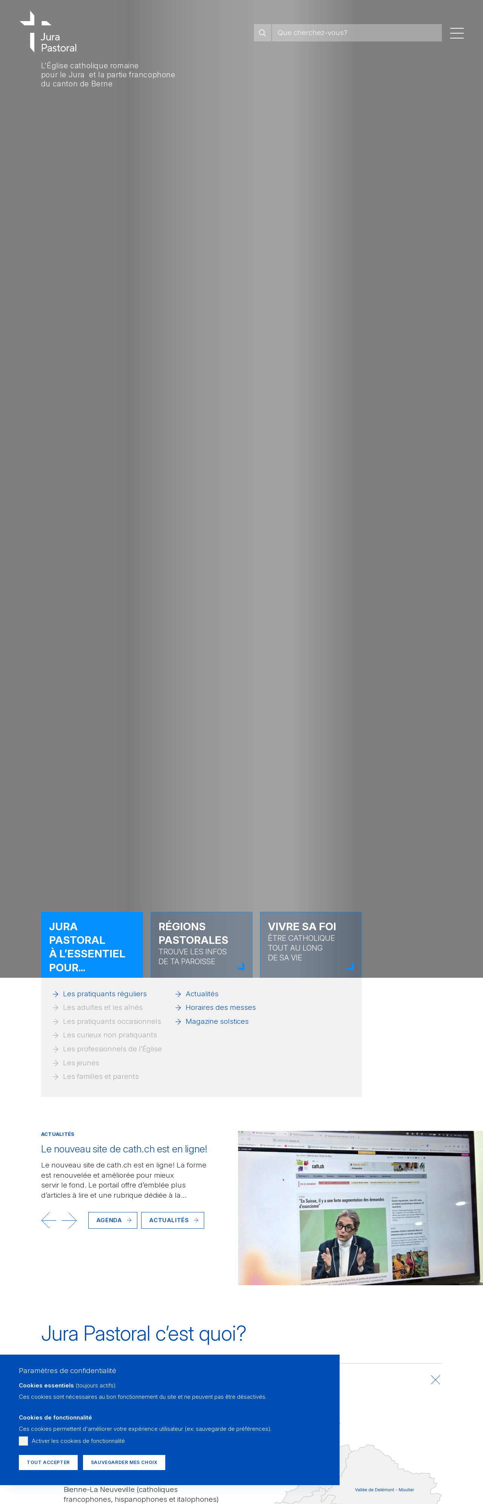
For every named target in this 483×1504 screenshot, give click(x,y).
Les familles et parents (101, 1076)
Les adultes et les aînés (103, 1007)
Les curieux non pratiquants (110, 1035)
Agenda (109, 1220)
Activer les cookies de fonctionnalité (78, 1440)
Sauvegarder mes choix (124, 1462)
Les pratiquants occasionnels (112, 1021)
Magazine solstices (217, 1021)
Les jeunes (81, 1062)
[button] (48, 1220)
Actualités (202, 993)
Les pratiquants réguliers (105, 993)
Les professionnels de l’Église (112, 1049)
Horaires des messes (221, 1007)
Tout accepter (48, 1462)
